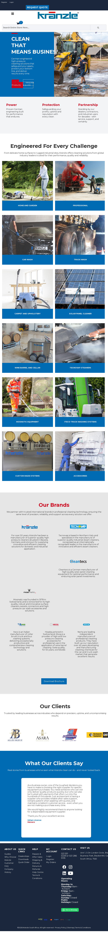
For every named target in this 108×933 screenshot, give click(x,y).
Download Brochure (54, 681)
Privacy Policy (60, 928)
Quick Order (24, 862)
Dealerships (23, 856)
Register (4, 2)
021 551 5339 (64, 854)
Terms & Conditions (83, 928)
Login (12, 2)
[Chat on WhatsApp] (70, 909)
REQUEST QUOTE (37, 7)
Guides (7, 854)
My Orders (51, 862)
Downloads (23, 859)
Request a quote (28, 83)
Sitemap (70, 928)
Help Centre (38, 872)
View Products (16, 83)
